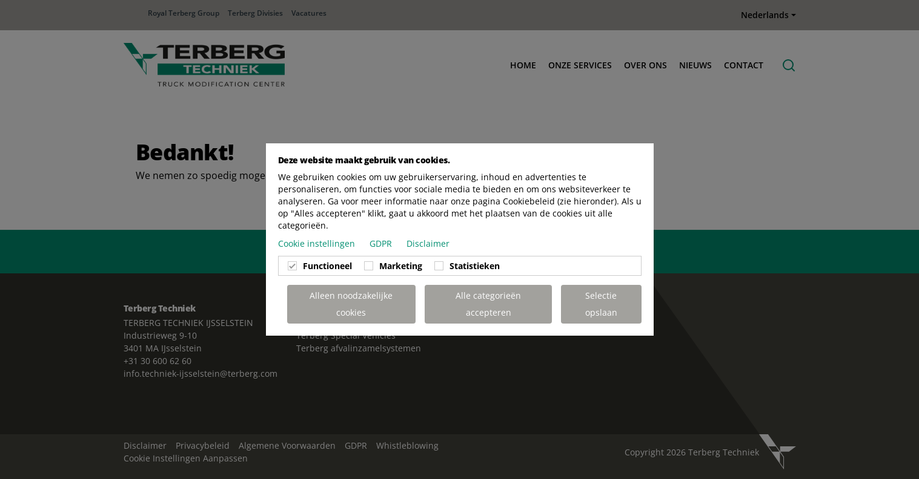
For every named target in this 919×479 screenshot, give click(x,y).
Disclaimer (428, 243)
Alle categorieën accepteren (488, 304)
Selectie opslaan (601, 304)
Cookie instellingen (317, 243)
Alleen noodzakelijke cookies (351, 304)
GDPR (382, 243)
